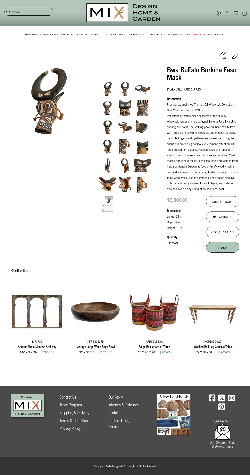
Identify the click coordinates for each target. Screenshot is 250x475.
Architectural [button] (137, 34)
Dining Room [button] (67, 34)
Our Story (115, 397)
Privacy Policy (70, 428)
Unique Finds (173, 34)
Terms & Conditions (74, 420)
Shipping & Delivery (74, 412)
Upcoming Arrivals (213, 34)
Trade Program (71, 405)
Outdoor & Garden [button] (115, 34)
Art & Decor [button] (156, 34)
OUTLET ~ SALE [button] (191, 34)
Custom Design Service (119, 423)
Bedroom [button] (82, 34)
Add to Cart (222, 201)
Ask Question (222, 232)
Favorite (222, 216)
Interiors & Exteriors (123, 405)
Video (222, 247)
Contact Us (68, 397)
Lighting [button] (96, 34)
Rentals (113, 412)
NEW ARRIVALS (32, 34)
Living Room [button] (49, 34)
